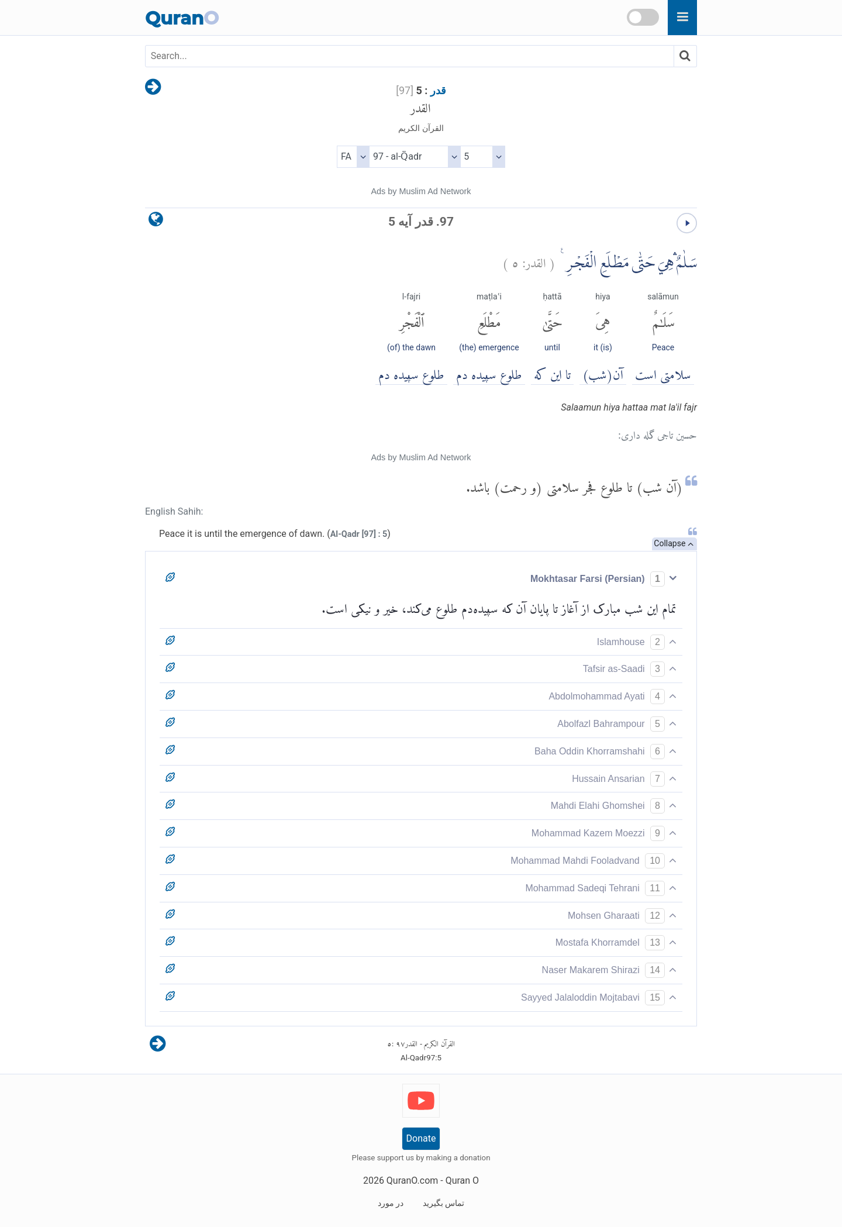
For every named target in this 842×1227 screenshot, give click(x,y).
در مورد (390, 1203)
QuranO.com (412, 1180)
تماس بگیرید (443, 1203)
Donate (421, 1138)
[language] (156, 222)
